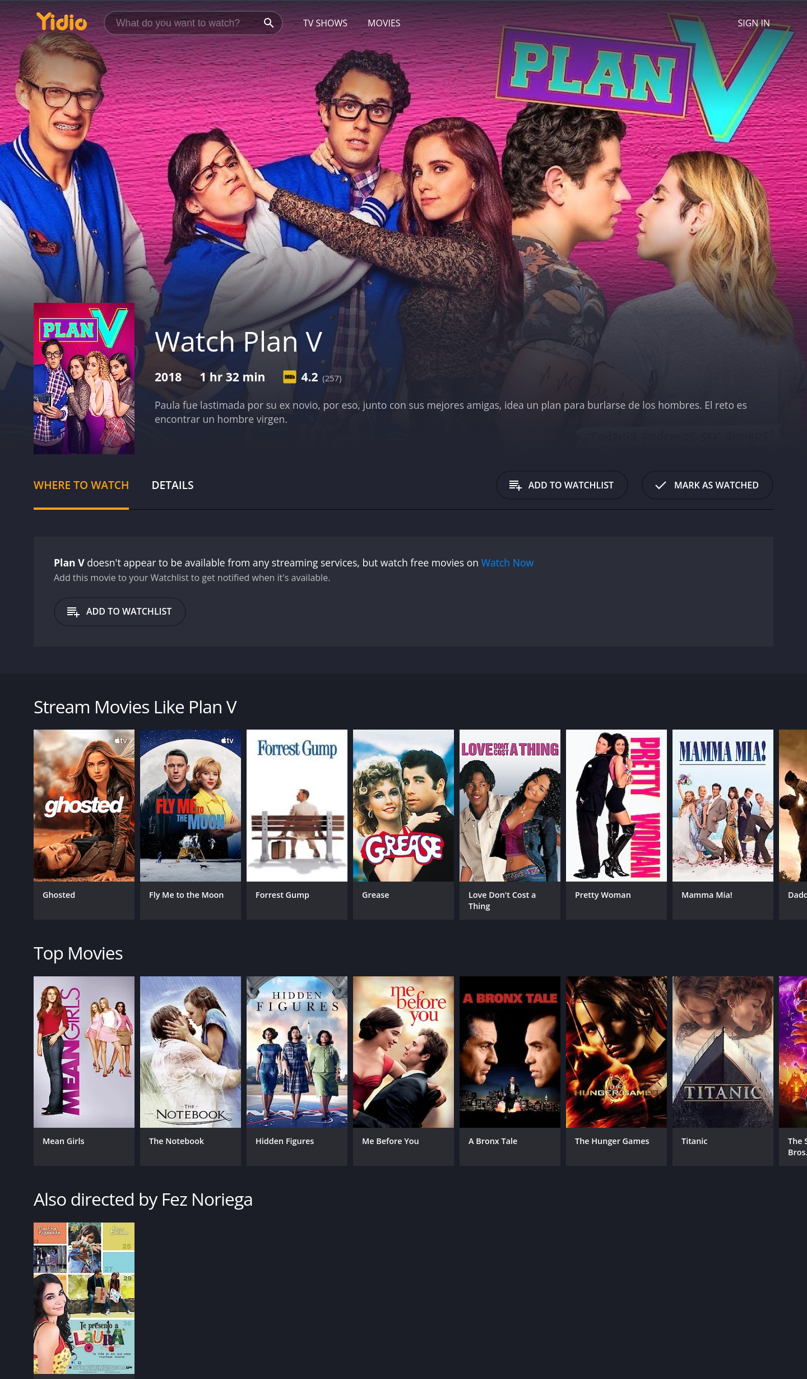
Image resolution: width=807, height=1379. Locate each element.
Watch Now (507, 562)
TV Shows (325, 23)
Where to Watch (81, 484)
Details (172, 484)
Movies (384, 23)
